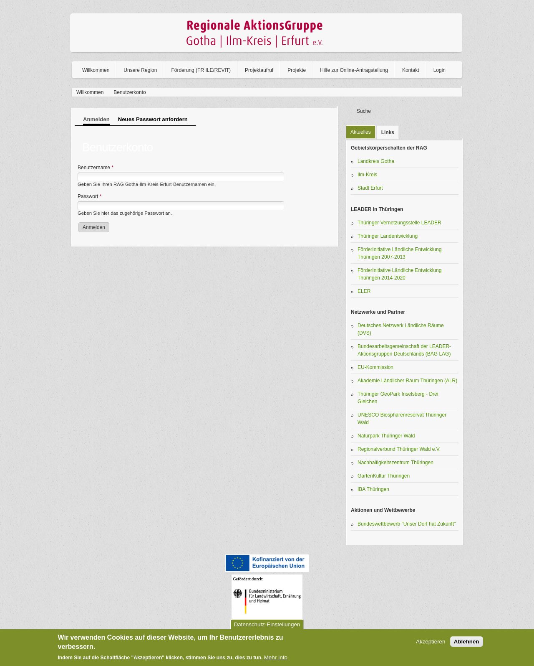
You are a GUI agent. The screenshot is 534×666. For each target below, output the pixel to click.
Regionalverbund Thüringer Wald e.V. (399, 449)
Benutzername (95, 167)
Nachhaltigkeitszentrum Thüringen (395, 462)
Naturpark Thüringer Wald (386, 436)
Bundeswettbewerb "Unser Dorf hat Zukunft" (407, 524)
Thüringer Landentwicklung (388, 236)
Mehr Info (275, 657)
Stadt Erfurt (370, 188)
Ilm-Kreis (367, 175)
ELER (364, 291)
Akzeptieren (430, 641)
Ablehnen (466, 641)
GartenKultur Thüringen (384, 476)
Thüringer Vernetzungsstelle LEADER (399, 223)
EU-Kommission (375, 367)
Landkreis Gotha (376, 161)
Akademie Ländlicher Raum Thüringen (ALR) (407, 381)
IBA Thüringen (373, 489)
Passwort (89, 196)
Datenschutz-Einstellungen (267, 624)
